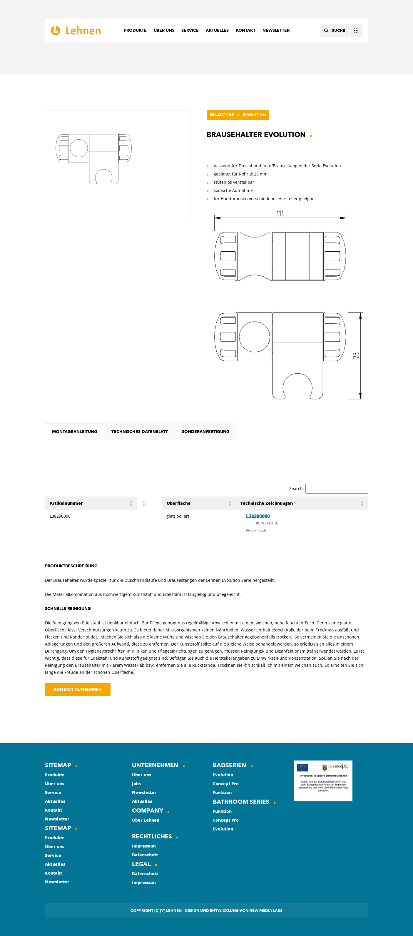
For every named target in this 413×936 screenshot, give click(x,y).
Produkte (55, 775)
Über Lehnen (145, 820)
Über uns (54, 783)
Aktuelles (55, 801)
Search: (296, 488)
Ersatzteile (222, 115)
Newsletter (57, 819)
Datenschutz (145, 855)
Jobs (136, 783)
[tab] (74, 432)
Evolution (254, 115)
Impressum (144, 846)
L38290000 (258, 516)
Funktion (222, 792)
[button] (131, 503)
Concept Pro (226, 783)
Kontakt (53, 810)
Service (53, 792)
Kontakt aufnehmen (78, 689)
